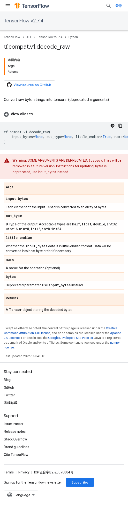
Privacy (24, 472)
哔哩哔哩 (10, 403)
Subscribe (80, 482)
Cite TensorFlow (16, 455)
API (28, 37)
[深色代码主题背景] (112, 126)
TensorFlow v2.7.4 (23, 21)
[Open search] (109, 6)
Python (73, 37)
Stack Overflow (15, 439)
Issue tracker (13, 424)
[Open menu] (8, 6)
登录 (118, 6)
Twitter (9, 395)
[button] (64, 114)
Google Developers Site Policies (70, 338)
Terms (9, 472)
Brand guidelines (16, 447)
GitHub (9, 387)
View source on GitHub (29, 84)
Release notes (15, 431)
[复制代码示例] (120, 126)
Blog (7, 380)
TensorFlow (12, 37)
